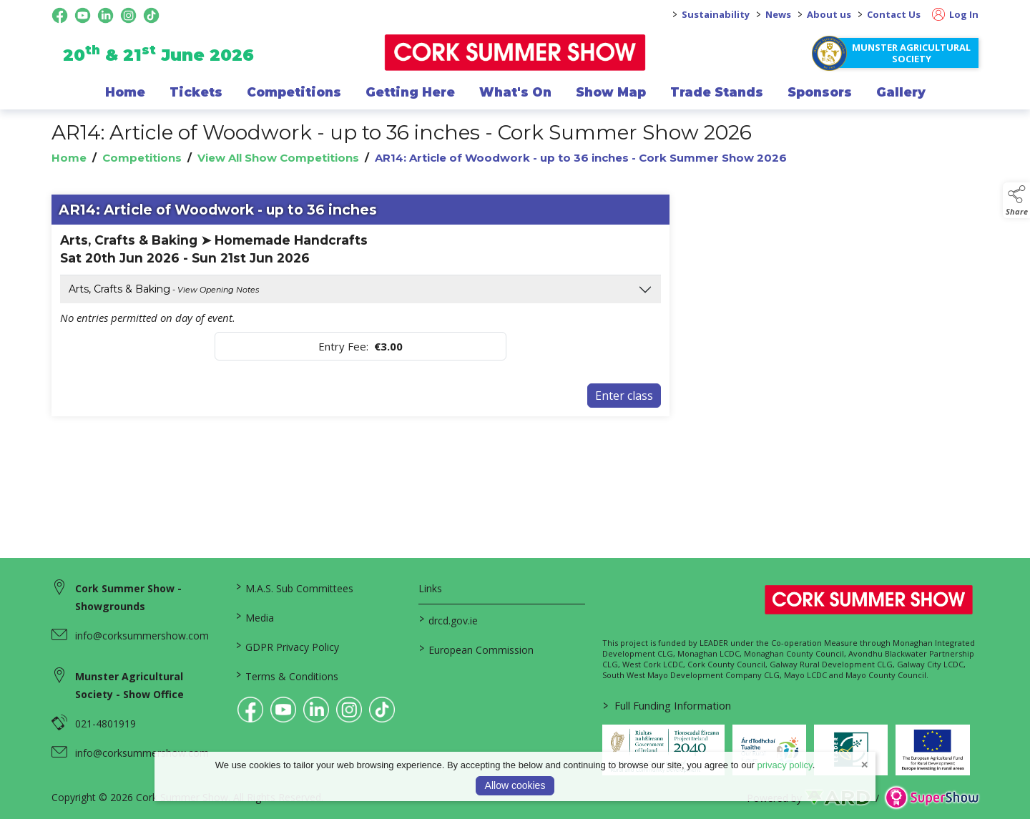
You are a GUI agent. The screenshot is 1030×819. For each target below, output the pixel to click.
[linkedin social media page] (105, 15)
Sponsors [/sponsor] (820, 92)
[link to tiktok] (382, 709)
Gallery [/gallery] (901, 92)
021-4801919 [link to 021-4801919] (105, 723)
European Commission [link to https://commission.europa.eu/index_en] (476, 649)
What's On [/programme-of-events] (515, 92)
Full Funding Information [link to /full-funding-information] (667, 705)
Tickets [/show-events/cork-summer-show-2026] (196, 92)
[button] (1016, 200)
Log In (955, 14)
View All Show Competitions (278, 158)
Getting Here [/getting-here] (410, 92)
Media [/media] (254, 616)
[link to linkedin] (316, 709)
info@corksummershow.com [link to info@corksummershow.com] (142, 635)
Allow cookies (515, 785)
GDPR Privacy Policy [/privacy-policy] (286, 646)
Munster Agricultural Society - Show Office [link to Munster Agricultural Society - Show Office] (129, 685)
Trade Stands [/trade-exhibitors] (716, 92)
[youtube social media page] (82, 15)
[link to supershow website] (931, 798)
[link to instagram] (349, 709)
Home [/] (125, 92)
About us (829, 14)
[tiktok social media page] (151, 15)
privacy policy (785, 765)
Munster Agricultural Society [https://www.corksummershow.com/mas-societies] (911, 53)
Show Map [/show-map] (611, 92)
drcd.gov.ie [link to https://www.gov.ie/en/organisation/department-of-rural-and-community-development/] (448, 619)
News (778, 14)
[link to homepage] (515, 52)
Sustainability (716, 14)
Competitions (142, 158)
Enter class (624, 395)
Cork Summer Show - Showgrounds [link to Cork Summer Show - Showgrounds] (128, 597)
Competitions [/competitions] (294, 92)
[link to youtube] (283, 709)
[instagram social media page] (128, 15)
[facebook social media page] (60, 15)
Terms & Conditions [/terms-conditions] (286, 675)
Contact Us (894, 14)
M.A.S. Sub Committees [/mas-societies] (294, 587)
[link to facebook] (250, 709)
